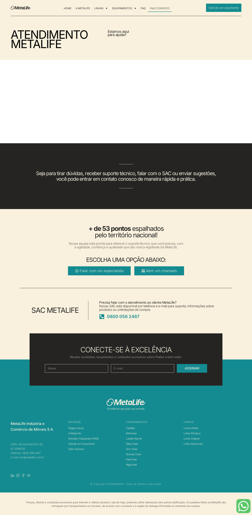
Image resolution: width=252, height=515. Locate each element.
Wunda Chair (133, 454)
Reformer (131, 433)
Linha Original (192, 438)
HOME (67, 8)
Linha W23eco (192, 433)
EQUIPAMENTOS (124, 8)
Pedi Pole (131, 459)
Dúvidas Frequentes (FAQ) (83, 438)
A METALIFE (83, 8)
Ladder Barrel (134, 438)
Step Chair (132, 443)
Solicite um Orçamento (81, 443)
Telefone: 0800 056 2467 (26, 452)
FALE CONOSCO (160, 8)
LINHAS (101, 8)
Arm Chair (132, 448)
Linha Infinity (191, 428)
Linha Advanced (193, 443)
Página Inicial (76, 428)
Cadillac (130, 428)
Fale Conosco (76, 448)
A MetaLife (74, 433)
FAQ (143, 8)
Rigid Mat (131, 464)
